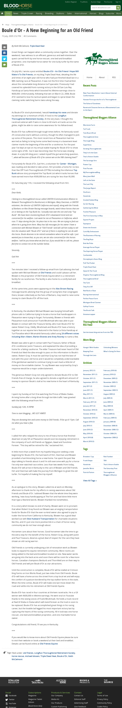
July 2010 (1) (87, 426)
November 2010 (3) (90, 410)
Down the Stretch (89, 227)
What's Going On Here (112, 351)
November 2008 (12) (111, 429)
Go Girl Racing (88, 204)
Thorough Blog (88, 141)
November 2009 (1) (111, 382)
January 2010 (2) (110, 374)
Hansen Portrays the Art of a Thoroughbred (99, 99)
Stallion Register (71, 2)
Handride (86, 196)
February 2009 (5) (110, 418)
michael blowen (32, 656)
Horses (93, 13)
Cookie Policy (102, 706)
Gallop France (88, 306)
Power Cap (87, 164)
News (15, 13)
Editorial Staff (79, 699)
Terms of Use (102, 695)
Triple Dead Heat (37, 46)
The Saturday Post (110, 468)
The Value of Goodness (91, 103)
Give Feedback (80, 706)
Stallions (60, 13)
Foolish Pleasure (89, 212)
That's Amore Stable (90, 156)
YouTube (10, 703)
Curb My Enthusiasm (91, 231)
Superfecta (87, 145)
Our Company (57, 695)
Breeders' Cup (88, 456)
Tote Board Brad (89, 133)
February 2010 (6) (110, 370)
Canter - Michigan (68, 163)
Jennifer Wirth (88, 468)
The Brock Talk (88, 310)
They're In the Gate (90, 153)
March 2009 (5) (109, 414)
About (102, 77)
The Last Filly (88, 184)
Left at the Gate (89, 180)
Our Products (56, 703)
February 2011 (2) (89, 402)
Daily (8, 13)
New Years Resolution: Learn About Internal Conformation (100, 94)
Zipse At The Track (90, 271)
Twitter (4, 58)
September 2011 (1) (90, 382)
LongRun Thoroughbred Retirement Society (54, 653)
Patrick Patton (88, 472)
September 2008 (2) (111, 437)
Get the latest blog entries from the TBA (98, 332)
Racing (39, 13)
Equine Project (88, 220)
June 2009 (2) (108, 402)
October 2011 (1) (89, 378)
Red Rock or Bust (89, 291)
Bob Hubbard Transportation (41, 518)
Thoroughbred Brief (90, 279)
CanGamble (87, 255)
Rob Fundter (108, 456)
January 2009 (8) (110, 422)
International (81, 13)
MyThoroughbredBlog (91, 172)
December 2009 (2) (110, 378)
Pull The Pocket (89, 263)
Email (4, 47)
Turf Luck (86, 129)
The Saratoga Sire (90, 160)
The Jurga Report (89, 188)
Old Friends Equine (49, 643)
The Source (108, 2)
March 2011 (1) (88, 398)
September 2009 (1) (111, 390)
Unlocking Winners (111, 347)
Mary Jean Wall (89, 176)
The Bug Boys (88, 239)
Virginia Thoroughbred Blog (93, 275)
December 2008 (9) (110, 426)
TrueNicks (83, 2)
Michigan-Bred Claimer (92, 302)
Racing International (91, 294)
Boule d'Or (62, 656)
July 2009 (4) (108, 398)
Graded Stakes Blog (90, 200)
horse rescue (18, 656)
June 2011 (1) (88, 390)
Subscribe (110, 13)
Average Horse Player (91, 247)
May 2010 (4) (88, 433)
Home (3, 24)
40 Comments (30, 36)
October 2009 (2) (110, 386)
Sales (69, 13)
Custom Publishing (59, 706)
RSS (114, 77)
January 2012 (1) (89, 370)
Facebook (4, 52)
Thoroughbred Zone (90, 137)
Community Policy (104, 703)
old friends (28, 653)
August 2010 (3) (89, 422)
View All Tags (89, 480)
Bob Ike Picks (88, 243)
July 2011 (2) (87, 386)
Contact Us (78, 695)
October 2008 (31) (110, 433)
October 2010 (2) (89, 414)
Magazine (32, 695)
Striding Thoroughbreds (92, 149)
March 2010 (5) (88, 441)
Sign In (118, 2)
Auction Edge (96, 2)
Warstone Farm (89, 125)
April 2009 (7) (108, 410)
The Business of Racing (91, 235)
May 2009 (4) (108, 406)
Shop (85, 681)
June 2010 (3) (88, 429)
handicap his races (58, 112)
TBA (105, 460)
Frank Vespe (87, 460)
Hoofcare (86, 192)
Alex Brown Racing (64, 288)
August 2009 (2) (109, 394)
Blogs (101, 13)
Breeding (49, 13)
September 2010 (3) (90, 418)
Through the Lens (89, 355)
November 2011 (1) (90, 374)
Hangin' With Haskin (91, 347)
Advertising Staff (81, 703)
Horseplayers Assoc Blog (92, 259)
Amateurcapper (89, 314)
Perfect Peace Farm (90, 298)
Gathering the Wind (90, 208)
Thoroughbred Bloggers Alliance (22, 25)
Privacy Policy (102, 699)
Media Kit (55, 699)
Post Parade (87, 168)
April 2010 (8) (88, 437)
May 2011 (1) (88, 394)
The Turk (86, 283)
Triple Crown (27, 13)
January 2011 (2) (89, 406)
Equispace (87, 223)
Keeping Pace (88, 351)
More (118, 13)
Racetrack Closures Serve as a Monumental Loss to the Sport (101, 108)
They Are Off (88, 287)
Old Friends (46, 272)
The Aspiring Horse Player (93, 251)
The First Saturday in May (93, 216)
